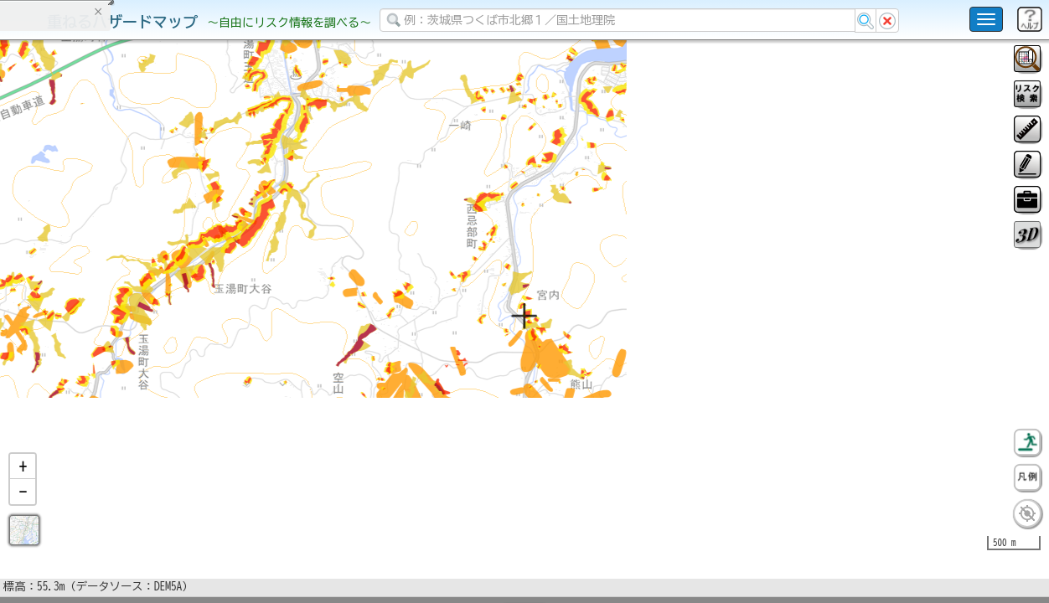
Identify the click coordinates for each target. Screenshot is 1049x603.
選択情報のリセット (177, 330)
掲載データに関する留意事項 (91, 285)
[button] (22, 510)
